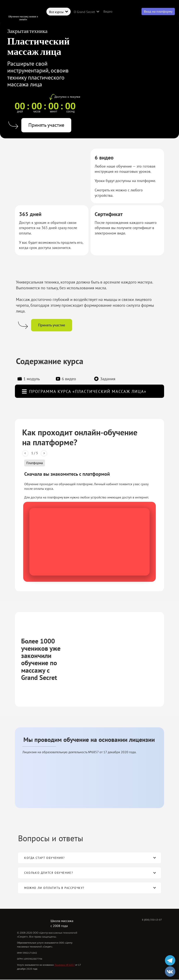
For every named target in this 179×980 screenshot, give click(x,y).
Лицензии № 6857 (64, 964)
